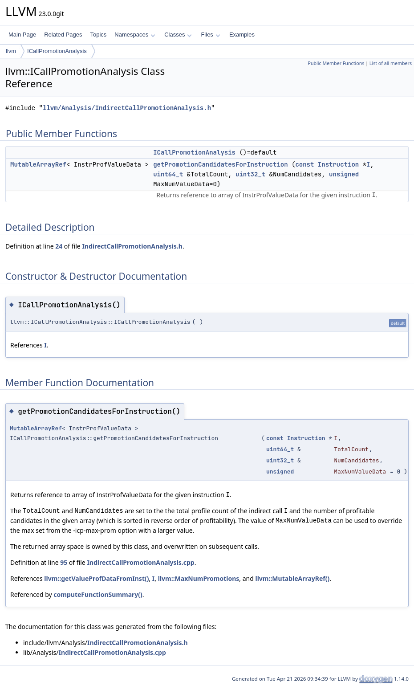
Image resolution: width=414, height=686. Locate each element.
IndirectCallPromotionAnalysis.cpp (140, 562)
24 (58, 246)
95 (63, 562)
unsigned (344, 174)
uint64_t (168, 174)
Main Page (22, 34)
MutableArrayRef (38, 164)
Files (210, 34)
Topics (98, 34)
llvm (11, 51)
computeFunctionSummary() (97, 594)
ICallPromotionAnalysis (57, 51)
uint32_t (250, 174)
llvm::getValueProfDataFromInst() (96, 578)
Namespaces (134, 34)
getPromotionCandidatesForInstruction (220, 164)
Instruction (338, 164)
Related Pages (63, 34)
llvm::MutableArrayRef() (293, 578)
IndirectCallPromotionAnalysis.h (132, 246)
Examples (242, 34)
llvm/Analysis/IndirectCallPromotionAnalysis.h (127, 108)
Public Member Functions (336, 63)
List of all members (390, 63)
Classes (178, 34)
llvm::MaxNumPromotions (198, 578)
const (304, 164)
